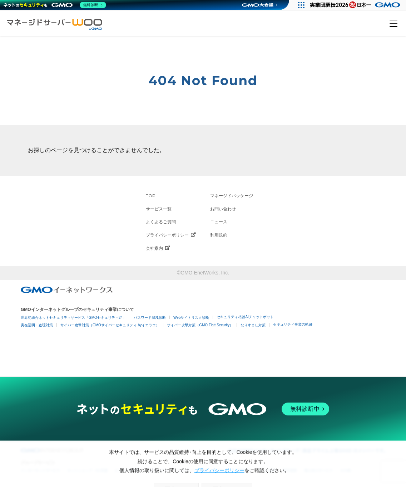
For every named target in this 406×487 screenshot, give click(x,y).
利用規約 (218, 235)
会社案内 (158, 248)
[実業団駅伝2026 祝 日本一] (356, 5)
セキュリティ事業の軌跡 (292, 324)
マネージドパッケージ (231, 195)
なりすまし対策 (253, 325)
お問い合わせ (223, 208)
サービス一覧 (159, 208)
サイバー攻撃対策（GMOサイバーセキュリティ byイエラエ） (109, 325)
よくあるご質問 (161, 221)
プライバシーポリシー (171, 235)
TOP (150, 195)
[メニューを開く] (393, 23)
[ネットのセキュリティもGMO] (55, 5)
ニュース (218, 221)
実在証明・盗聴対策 (37, 325)
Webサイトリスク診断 (191, 318)
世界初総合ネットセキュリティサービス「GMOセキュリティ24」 (73, 318)
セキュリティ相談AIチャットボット (245, 317)
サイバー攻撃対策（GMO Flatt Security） (200, 325)
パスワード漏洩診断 (150, 318)
